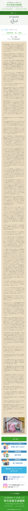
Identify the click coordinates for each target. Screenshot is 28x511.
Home (2, 29)
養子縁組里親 (6, 29)
